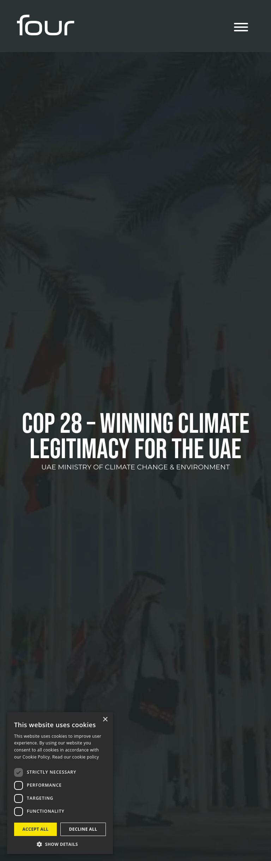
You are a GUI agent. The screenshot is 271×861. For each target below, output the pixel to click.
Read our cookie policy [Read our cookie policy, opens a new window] (75, 757)
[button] (60, 844)
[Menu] (241, 28)
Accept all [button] (36, 829)
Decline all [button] (83, 829)
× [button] (105, 719)
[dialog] (60, 783)
